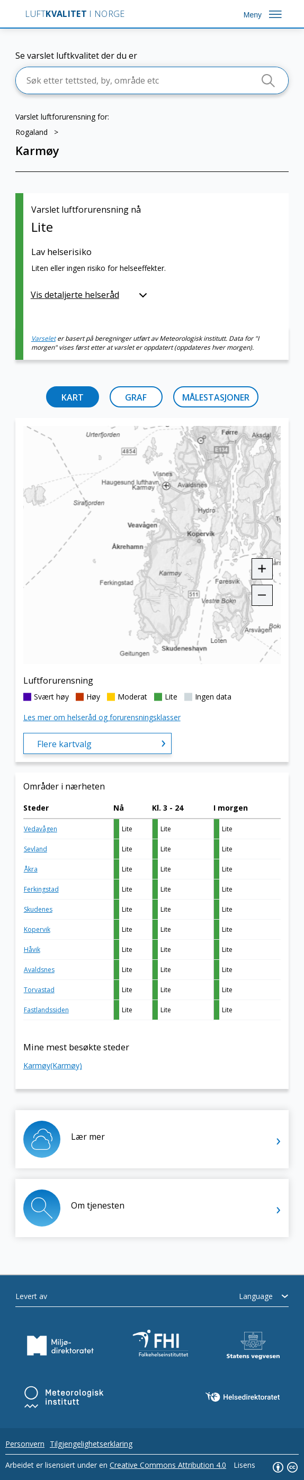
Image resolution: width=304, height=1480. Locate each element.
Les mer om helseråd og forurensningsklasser (102, 717)
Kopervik (37, 929)
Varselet (43, 338)
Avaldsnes (39, 969)
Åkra (31, 869)
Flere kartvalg (64, 744)
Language (256, 1296)
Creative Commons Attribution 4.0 (168, 1465)
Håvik (32, 949)
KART (72, 397)
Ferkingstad (41, 889)
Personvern (24, 1444)
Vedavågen (40, 828)
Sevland (35, 849)
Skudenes (38, 909)
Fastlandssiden (46, 1009)
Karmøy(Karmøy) (52, 1065)
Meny (253, 15)
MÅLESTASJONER (215, 397)
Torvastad (39, 989)
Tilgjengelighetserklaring (91, 1444)
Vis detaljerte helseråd (75, 295)
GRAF (136, 397)
